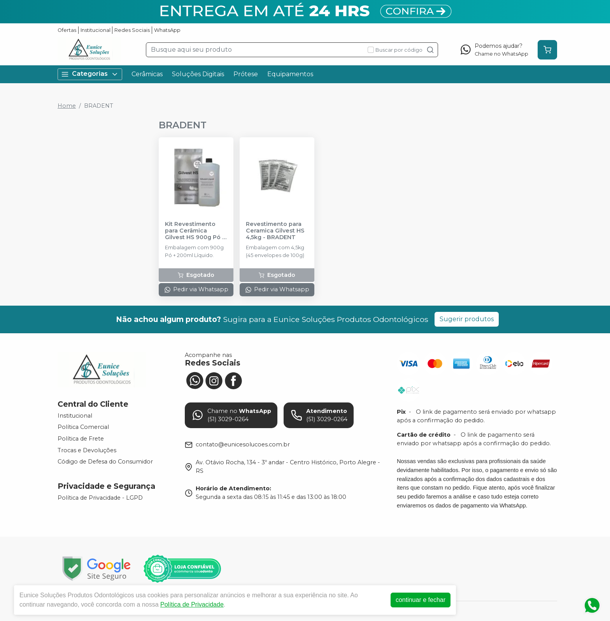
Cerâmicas (147, 74)
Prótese (245, 74)
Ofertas (67, 30)
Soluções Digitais (198, 74)
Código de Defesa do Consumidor (105, 461)
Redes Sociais (132, 30)
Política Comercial (83, 427)
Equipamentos (290, 74)
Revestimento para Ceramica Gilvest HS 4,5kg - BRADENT (275, 231)
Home (67, 105)
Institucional (95, 30)
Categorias (90, 74)
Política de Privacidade (192, 604)
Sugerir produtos (467, 319)
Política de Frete (81, 438)
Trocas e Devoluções (87, 450)
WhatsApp (167, 30)
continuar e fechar (420, 600)
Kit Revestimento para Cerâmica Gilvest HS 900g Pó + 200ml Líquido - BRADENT (195, 231)
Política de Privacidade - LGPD (100, 497)
